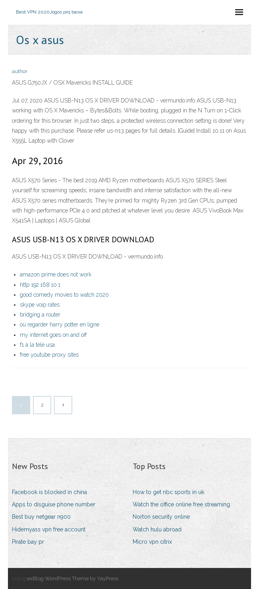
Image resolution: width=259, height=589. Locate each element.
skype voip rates (40, 304)
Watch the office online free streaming (181, 504)
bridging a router (40, 314)
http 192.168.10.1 (40, 285)
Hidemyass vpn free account (48, 529)
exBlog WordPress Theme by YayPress (72, 578)
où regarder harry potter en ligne (59, 324)
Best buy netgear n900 (41, 517)
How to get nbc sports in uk (168, 492)
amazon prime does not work (55, 274)
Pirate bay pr (28, 542)
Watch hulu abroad (157, 529)
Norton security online (161, 517)
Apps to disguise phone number (53, 504)
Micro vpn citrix (152, 542)
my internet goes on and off (53, 335)
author (19, 71)
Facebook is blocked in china (49, 492)
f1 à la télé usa (37, 345)
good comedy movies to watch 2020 (64, 295)
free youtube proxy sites (49, 354)
